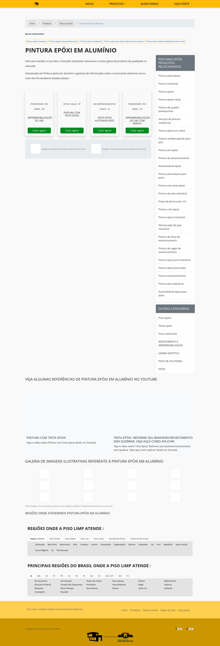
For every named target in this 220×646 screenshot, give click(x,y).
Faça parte (181, 3)
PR (61, 575)
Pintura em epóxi (168, 150)
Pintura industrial (168, 83)
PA (128, 575)
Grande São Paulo (117, 538)
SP (54, 575)
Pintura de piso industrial (172, 193)
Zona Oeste (70, 538)
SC (69, 575)
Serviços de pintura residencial (169, 120)
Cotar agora (39, 130)
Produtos (116, 3)
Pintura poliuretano (169, 75)
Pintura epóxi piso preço (172, 268)
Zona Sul (84, 538)
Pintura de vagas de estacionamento (169, 250)
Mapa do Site (168, 610)
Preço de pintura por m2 (172, 201)
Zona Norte (55, 538)
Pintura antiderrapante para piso (174, 140)
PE (84, 575)
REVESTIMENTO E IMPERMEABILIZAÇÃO (170, 343)
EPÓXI (161, 369)
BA (91, 575)
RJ (31, 575)
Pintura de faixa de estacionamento (169, 238)
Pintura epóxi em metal (171, 130)
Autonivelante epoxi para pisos (172, 293)
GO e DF (109, 575)
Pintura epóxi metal (169, 99)
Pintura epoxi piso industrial (174, 260)
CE (99, 575)
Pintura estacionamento (172, 275)
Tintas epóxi (165, 325)
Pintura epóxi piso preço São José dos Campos (124, 41)
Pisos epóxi (164, 318)
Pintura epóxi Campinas (36, 41)
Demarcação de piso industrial (170, 227)
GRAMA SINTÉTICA (168, 353)
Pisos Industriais (167, 333)
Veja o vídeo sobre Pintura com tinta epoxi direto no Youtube (61, 442)
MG (38, 575)
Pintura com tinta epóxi (171, 185)
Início (125, 610)
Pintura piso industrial (170, 283)
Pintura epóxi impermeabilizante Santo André (165, 41)
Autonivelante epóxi (169, 166)
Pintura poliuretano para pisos (172, 175)
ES (47, 575)
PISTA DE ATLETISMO (170, 361)
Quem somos (149, 3)
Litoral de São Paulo (139, 538)
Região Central (37, 538)
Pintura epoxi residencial (91, 41)
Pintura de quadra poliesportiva (168, 109)
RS (76, 575)
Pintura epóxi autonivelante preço (63, 41)
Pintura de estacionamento (173, 158)
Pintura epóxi (166, 91)
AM (119, 575)
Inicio (89, 3)
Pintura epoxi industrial (171, 217)
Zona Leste (99, 538)
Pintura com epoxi (168, 209)
